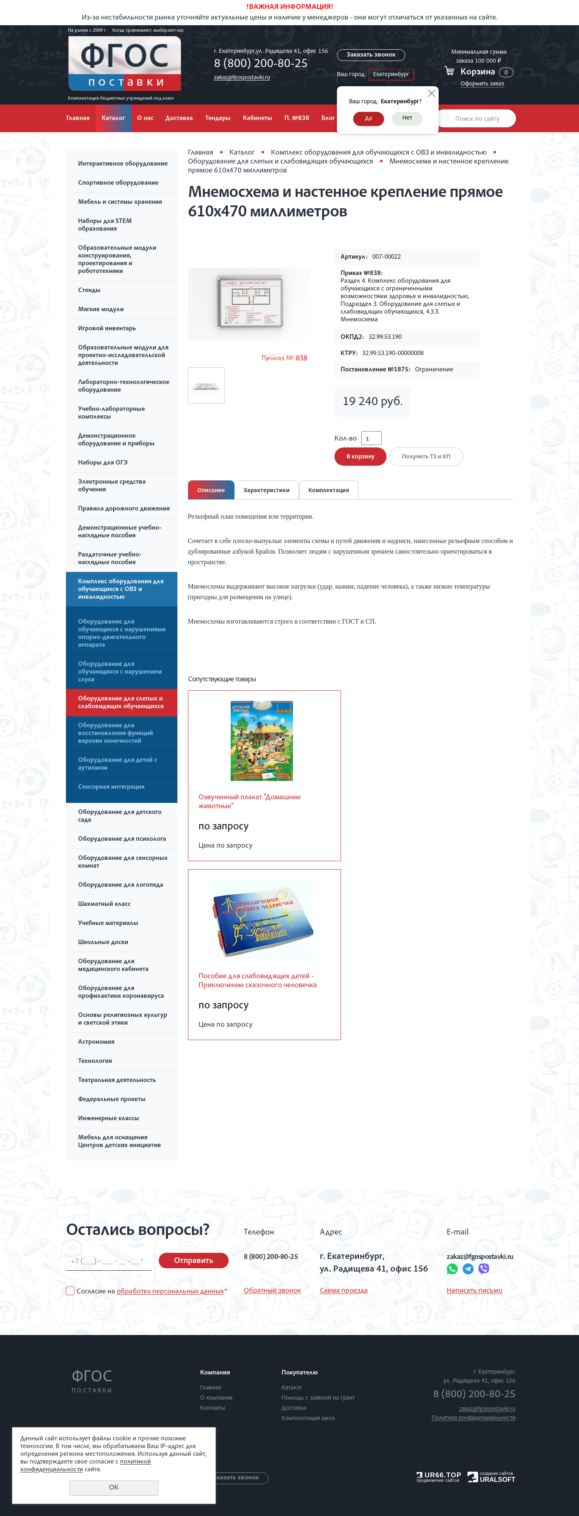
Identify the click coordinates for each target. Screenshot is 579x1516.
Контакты (212, 1408)
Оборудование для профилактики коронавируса (121, 993)
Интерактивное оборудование (123, 164)
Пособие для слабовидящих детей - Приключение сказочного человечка (264, 995)
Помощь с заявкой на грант (318, 1398)
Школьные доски (103, 943)
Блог (328, 119)
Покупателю (300, 1373)
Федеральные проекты (112, 1100)
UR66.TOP (439, 1475)
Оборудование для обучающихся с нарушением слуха (120, 672)
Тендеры (218, 119)
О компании (216, 1398)
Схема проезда (340, 1291)
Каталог (113, 119)
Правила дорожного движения (124, 509)
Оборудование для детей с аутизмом (117, 764)
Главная (78, 119)
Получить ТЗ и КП (429, 463)
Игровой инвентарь (107, 329)
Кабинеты (257, 119)
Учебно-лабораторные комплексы (111, 413)
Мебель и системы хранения (120, 202)
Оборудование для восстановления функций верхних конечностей (115, 734)
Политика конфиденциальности (474, 1418)
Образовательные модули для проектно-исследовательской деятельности (123, 356)
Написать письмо (457, 1291)
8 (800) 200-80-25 (259, 65)
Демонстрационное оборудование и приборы (116, 440)
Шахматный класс (104, 904)
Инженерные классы (108, 1119)
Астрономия (96, 1042)
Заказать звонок (371, 55)
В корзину (360, 463)
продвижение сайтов (438, 1480)
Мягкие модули (101, 310)
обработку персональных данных (170, 1292)
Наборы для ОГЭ (103, 463)
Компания (215, 1373)
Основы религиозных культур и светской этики (122, 1019)
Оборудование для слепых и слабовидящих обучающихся (121, 703)
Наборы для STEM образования (105, 225)
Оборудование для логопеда (120, 885)
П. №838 (296, 119)
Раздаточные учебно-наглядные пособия (110, 559)
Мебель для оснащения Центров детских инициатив (119, 1142)
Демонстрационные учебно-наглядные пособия (120, 532)
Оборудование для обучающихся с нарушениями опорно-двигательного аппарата (122, 634)
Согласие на (151, 1292)
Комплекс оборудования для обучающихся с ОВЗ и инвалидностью (121, 590)
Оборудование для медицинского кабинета (113, 966)
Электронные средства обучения (112, 486)
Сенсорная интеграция (111, 787)
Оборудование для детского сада (120, 816)
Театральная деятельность (117, 1081)
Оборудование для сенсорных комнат (123, 862)
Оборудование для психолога (122, 839)
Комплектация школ (308, 1419)
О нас (145, 119)
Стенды (89, 291)
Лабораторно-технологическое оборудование (123, 387)
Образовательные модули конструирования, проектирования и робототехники (117, 260)
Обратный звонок (272, 1291)
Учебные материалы (108, 924)
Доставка (179, 119)
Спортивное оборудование (118, 183)
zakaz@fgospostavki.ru (240, 78)
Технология (95, 1061)
